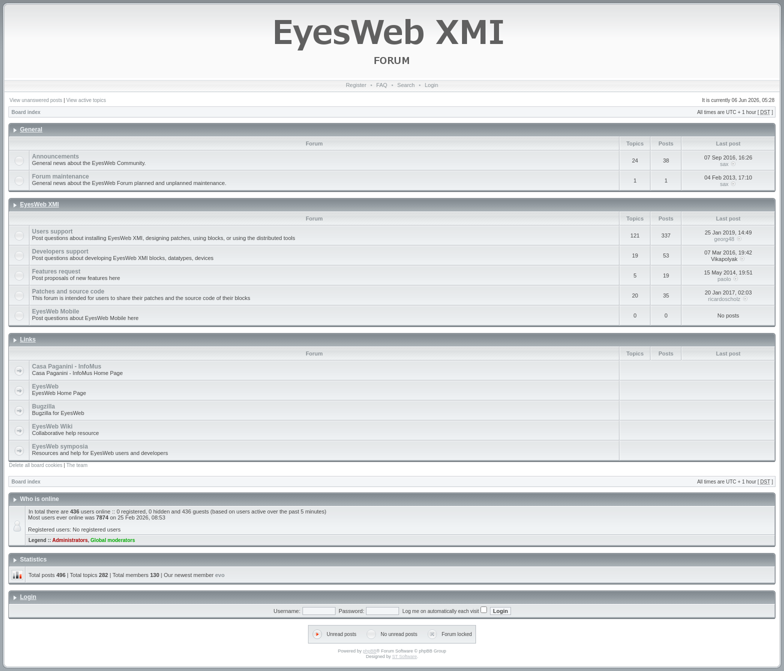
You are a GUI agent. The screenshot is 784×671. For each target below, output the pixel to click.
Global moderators (112, 540)
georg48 (724, 239)
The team (77, 465)
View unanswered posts (36, 100)
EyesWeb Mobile (55, 311)
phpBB (369, 651)
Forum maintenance (60, 176)
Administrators (70, 540)
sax (724, 164)
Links (28, 339)
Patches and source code (68, 291)
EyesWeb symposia (60, 446)
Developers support (60, 251)
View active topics (86, 100)
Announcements (55, 156)
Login (431, 85)
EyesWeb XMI (39, 204)
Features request (56, 271)
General (31, 129)
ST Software (404, 656)
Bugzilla (43, 406)
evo (219, 575)
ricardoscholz (724, 299)
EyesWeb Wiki (52, 426)
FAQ (382, 85)
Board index (26, 112)
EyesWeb (45, 386)
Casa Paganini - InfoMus (67, 366)
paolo (724, 279)
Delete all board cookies (35, 465)
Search (406, 85)
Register (356, 85)
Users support (52, 231)
